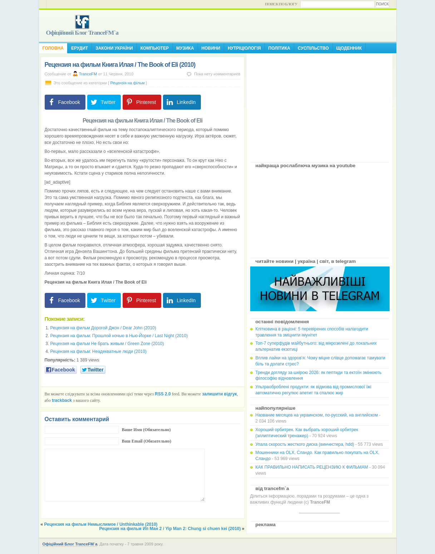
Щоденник (349, 48)
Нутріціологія (244, 48)
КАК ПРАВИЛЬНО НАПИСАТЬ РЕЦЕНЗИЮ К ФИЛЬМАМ (312, 467)
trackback (62, 400)
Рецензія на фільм (127, 83)
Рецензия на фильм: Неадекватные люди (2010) (98, 351)
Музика (185, 48)
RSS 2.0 (163, 393)
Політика (279, 48)
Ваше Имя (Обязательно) (146, 429)
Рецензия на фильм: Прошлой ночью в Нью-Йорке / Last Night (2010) (119, 335)
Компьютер (154, 48)
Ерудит (79, 48)
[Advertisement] (319, 105)
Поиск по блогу (281, 4)
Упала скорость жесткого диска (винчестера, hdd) (305, 444)
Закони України (114, 48)
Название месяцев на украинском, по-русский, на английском (317, 415)
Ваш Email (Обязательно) (146, 441)
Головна (53, 48)
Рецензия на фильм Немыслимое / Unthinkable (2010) (101, 524)
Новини (211, 48)
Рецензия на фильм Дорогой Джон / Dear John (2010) (103, 327)
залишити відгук (219, 393)
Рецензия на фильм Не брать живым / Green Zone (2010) (107, 343)
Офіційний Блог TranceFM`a (82, 32)
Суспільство (313, 48)
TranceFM (88, 74)
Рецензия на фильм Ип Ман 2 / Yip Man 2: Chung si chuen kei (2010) (170, 528)
